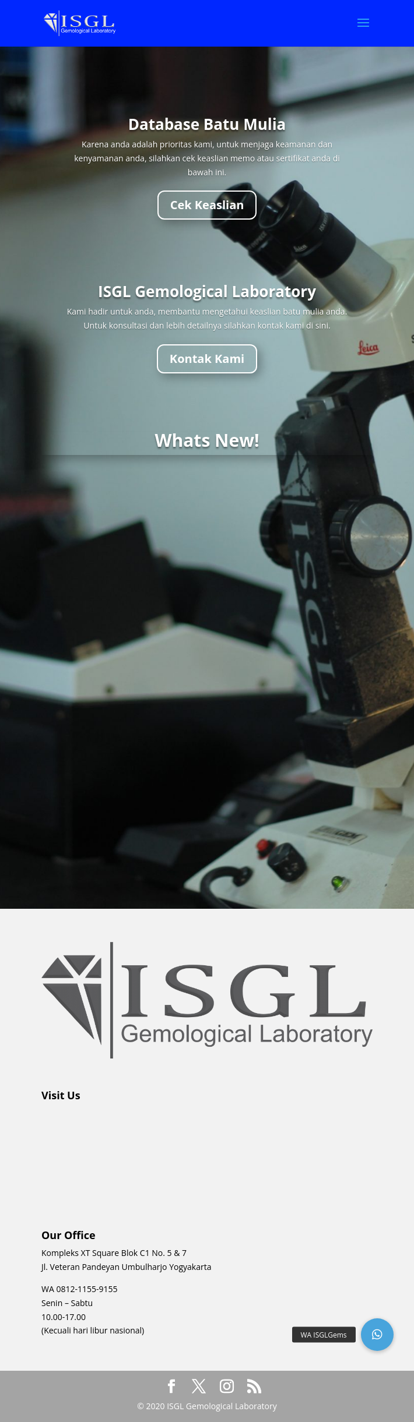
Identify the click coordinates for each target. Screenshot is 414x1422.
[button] (377, 1334)
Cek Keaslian (207, 205)
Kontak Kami (207, 358)
